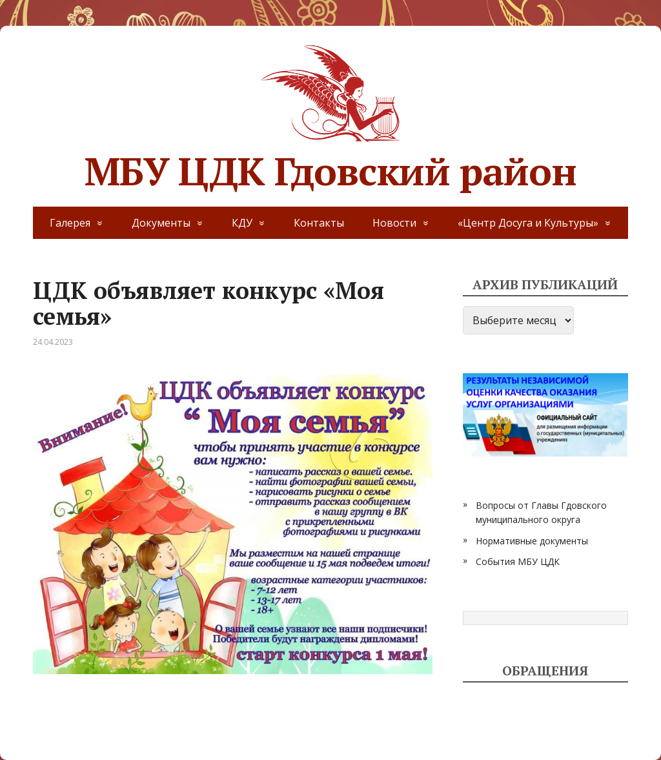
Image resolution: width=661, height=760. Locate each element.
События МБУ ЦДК (518, 561)
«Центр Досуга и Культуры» (528, 223)
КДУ (242, 223)
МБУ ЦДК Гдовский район (330, 116)
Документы (161, 223)
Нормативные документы (532, 541)
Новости (394, 223)
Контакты (319, 223)
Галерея (70, 223)
